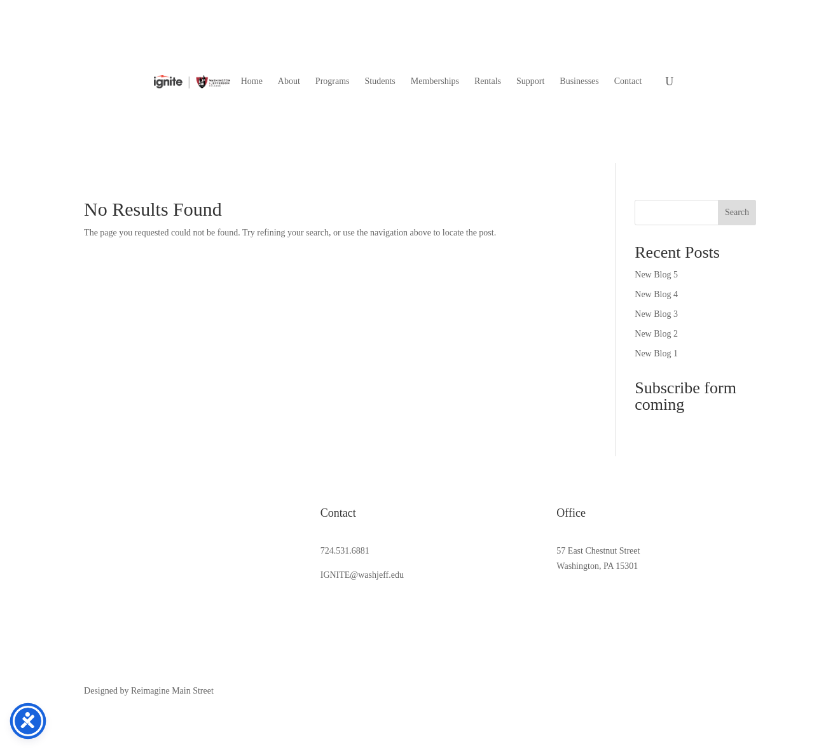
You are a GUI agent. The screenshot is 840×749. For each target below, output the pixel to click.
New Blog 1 (656, 353)
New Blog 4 (656, 294)
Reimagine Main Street (172, 691)
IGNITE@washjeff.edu (362, 575)
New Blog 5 (656, 274)
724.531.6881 (344, 551)
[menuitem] (251, 81)
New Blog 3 (656, 314)
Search (737, 212)
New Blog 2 (656, 334)
